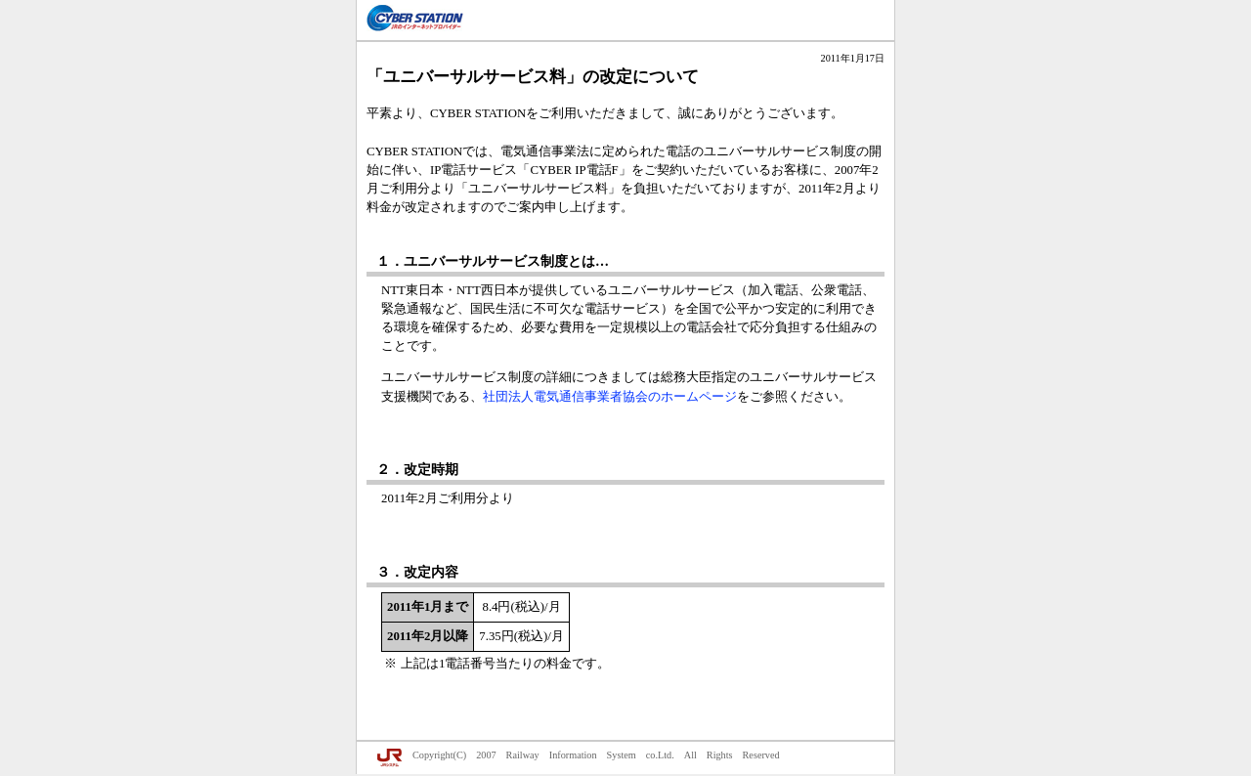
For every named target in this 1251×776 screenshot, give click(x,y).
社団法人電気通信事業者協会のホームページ (610, 397)
